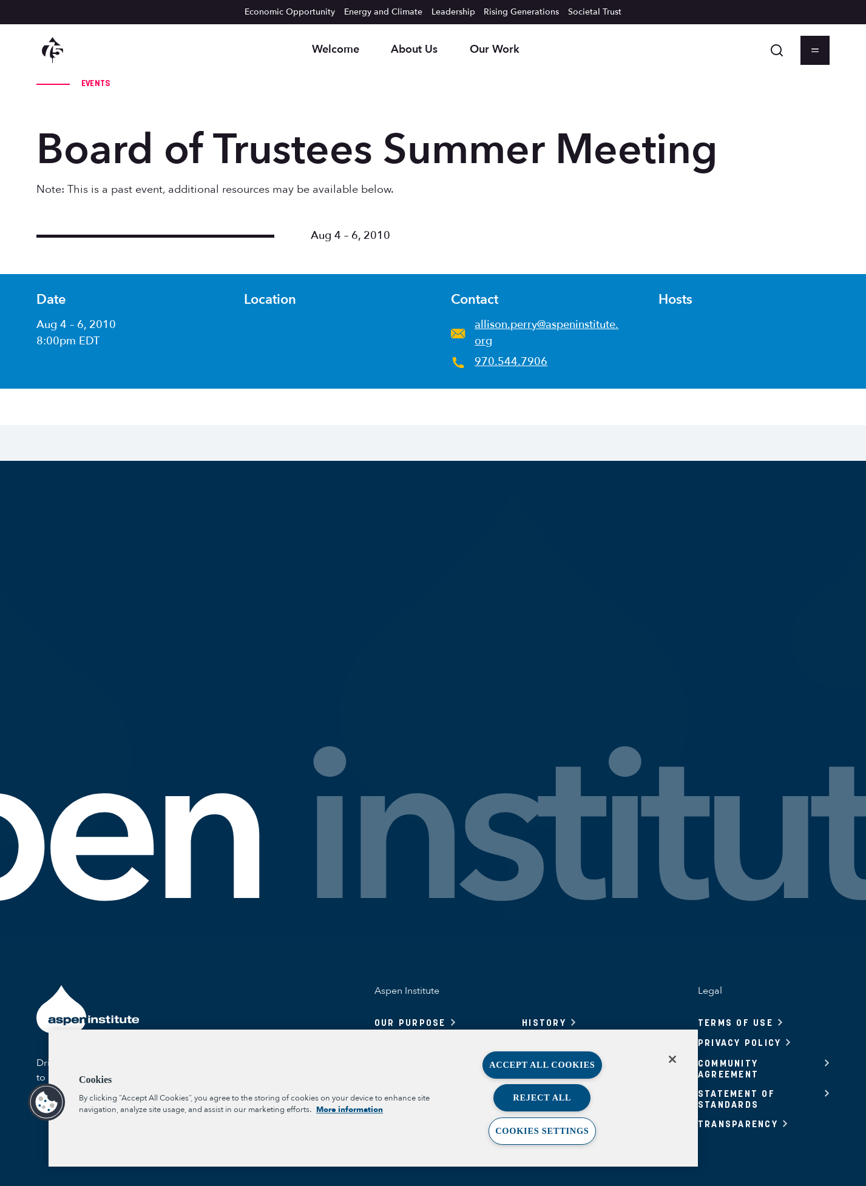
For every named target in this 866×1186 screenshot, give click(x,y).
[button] (46, 1102)
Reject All (542, 1097)
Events (95, 83)
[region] (373, 1098)
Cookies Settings (542, 1131)
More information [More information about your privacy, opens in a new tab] (349, 1109)
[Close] (672, 1059)
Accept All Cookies (542, 1065)
